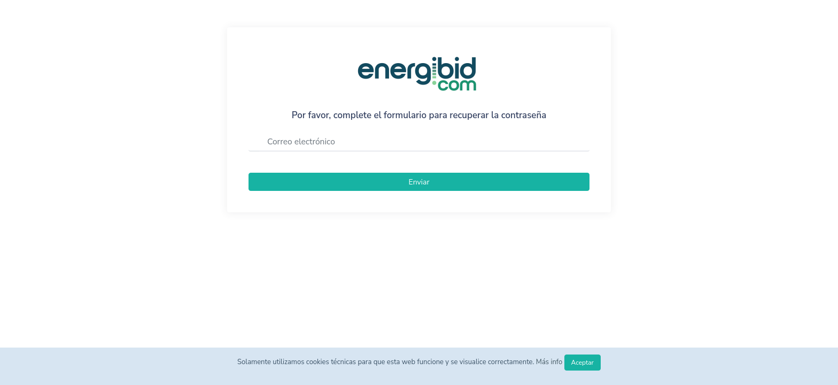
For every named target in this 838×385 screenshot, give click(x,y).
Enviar (419, 182)
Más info (550, 362)
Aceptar (582, 362)
